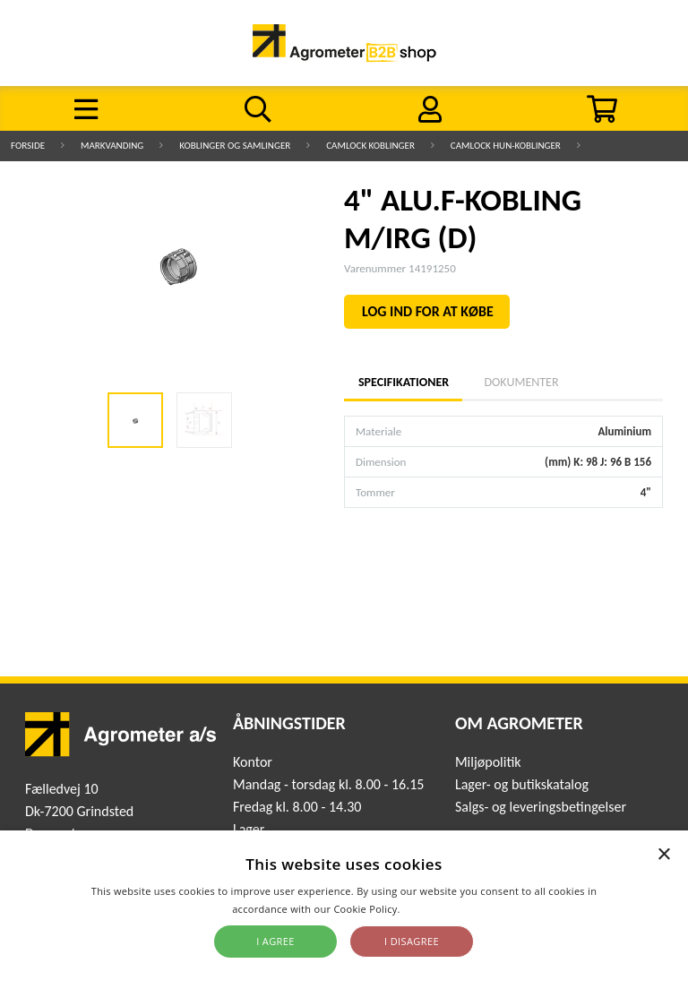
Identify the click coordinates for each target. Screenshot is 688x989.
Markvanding (112, 145)
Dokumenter (521, 382)
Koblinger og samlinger (234, 145)
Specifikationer (403, 382)
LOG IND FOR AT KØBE (428, 311)
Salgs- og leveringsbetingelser (540, 806)
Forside (28, 145)
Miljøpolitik (488, 761)
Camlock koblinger (370, 145)
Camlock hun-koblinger (506, 145)
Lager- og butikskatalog (522, 784)
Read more (429, 909)
